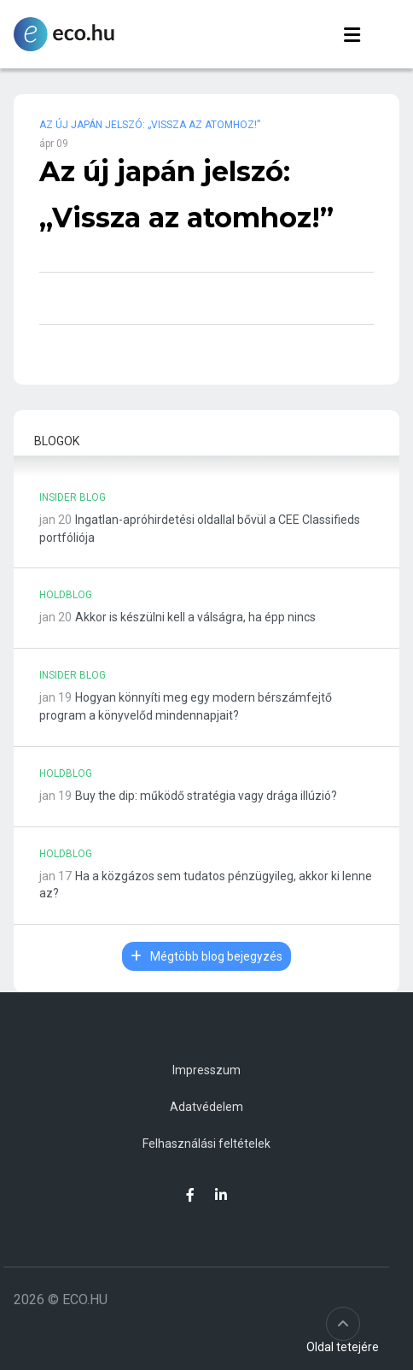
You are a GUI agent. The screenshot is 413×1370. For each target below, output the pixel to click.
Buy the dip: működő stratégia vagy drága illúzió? (206, 796)
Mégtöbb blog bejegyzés (206, 956)
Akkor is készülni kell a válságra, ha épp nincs (195, 617)
